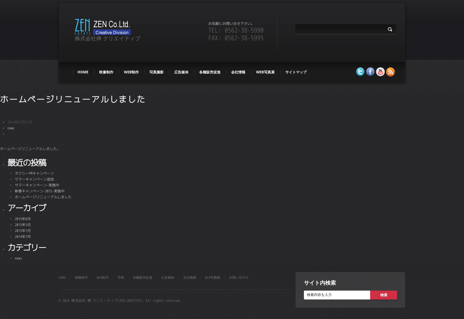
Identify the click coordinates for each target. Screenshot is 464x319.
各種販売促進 (209, 72)
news (10, 127)
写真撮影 (156, 72)
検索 (383, 294)
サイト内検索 (320, 282)
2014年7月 (23, 236)
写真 (120, 277)
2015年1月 (23, 230)
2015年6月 (23, 218)
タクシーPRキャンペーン (34, 173)
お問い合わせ (239, 277)
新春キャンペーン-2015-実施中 (40, 191)
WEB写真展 (265, 72)
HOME (83, 72)
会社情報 (238, 72)
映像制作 (106, 72)
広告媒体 (181, 72)
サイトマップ (296, 72)
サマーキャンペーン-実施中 (37, 185)
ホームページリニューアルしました (73, 99)
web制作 (131, 72)
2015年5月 (23, 224)
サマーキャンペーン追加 (34, 179)
